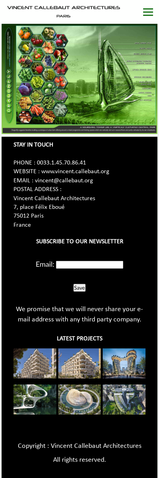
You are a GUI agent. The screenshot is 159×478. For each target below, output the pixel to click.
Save (79, 288)
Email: (45, 264)
